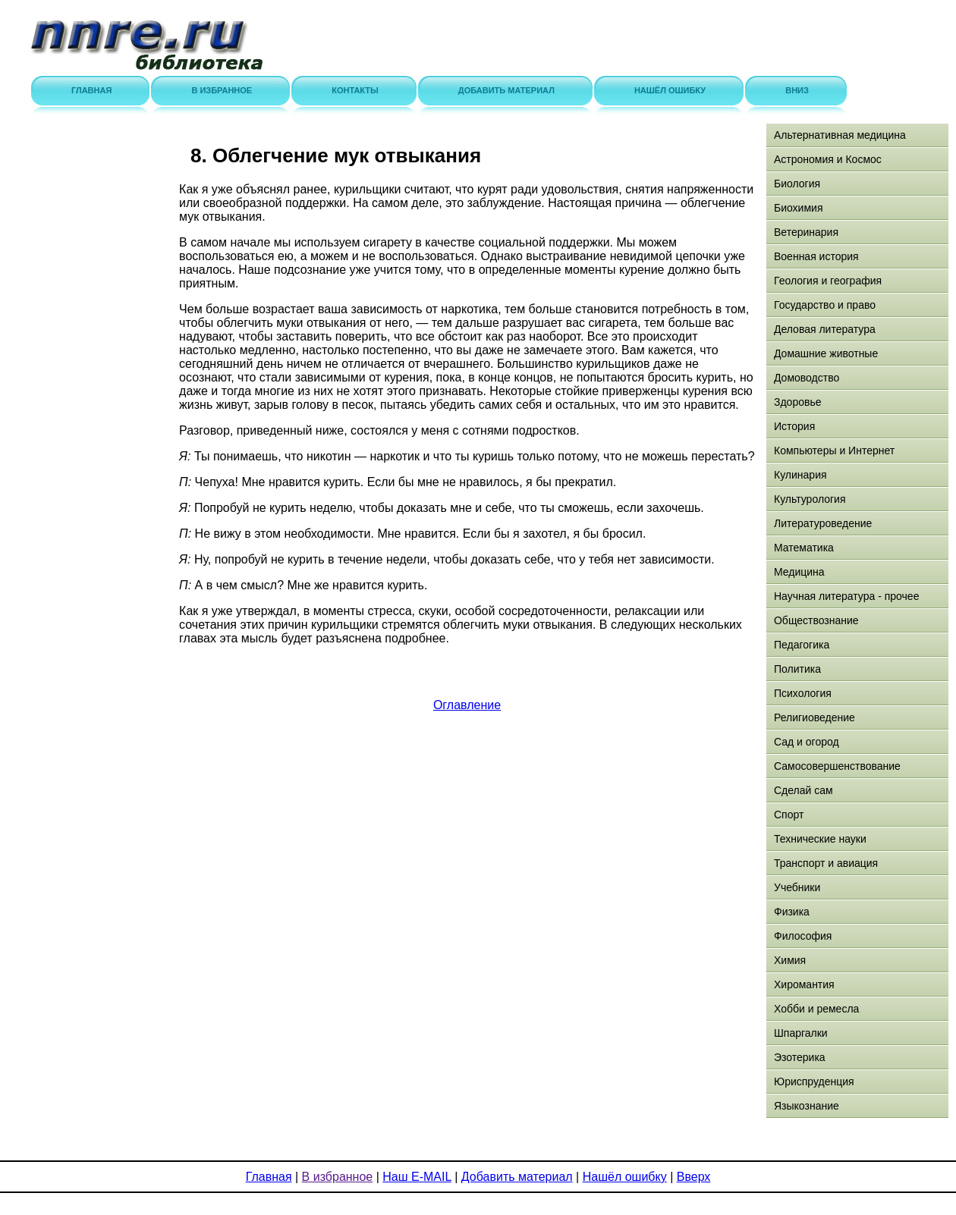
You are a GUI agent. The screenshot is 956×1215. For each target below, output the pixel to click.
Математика (804, 548)
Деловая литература (825, 329)
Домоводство (806, 378)
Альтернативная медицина (840, 135)
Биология (797, 183)
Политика (797, 669)
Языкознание (806, 1106)
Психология (803, 693)
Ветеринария (806, 232)
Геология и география (828, 281)
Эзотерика (799, 1057)
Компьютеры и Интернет (834, 450)
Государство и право (825, 305)
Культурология (810, 499)
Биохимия (798, 208)
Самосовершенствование (837, 766)
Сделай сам (803, 790)
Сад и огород (806, 742)
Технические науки (820, 839)
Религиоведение (814, 717)
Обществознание (816, 620)
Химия (790, 960)
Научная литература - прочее (846, 596)
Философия (803, 936)
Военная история (816, 256)
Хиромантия (804, 984)
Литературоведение (823, 523)
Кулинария (800, 475)
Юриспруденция (814, 1081)
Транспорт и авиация (826, 863)
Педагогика (801, 645)
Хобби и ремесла (816, 1009)
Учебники (797, 887)
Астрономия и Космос (828, 159)
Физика (792, 912)
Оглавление (467, 705)
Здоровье (798, 402)
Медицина (799, 572)
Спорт (788, 814)
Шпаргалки (801, 1033)
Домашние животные (826, 353)
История (794, 426)
